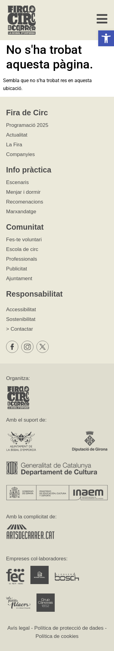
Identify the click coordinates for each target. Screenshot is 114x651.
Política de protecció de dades (69, 628)
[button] (106, 38)
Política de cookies (57, 636)
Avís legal (18, 628)
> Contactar (19, 329)
